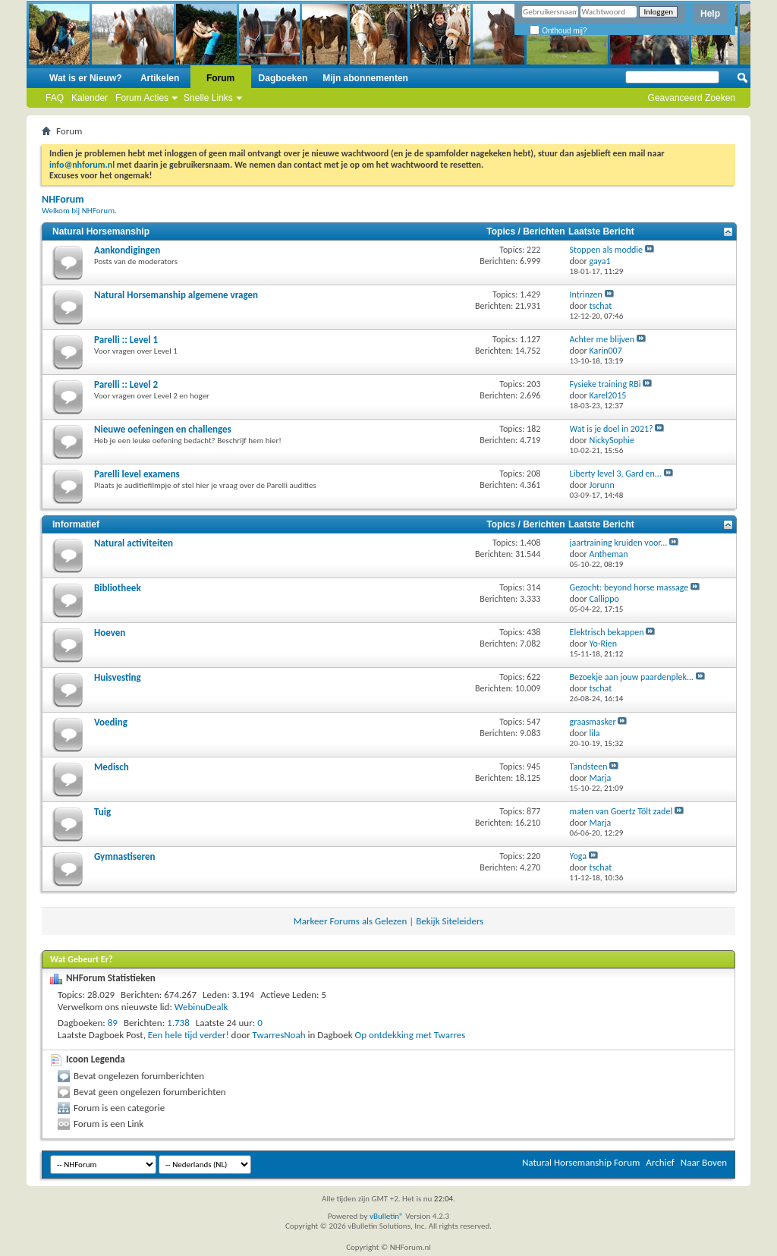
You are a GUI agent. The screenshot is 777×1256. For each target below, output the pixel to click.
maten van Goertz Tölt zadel (621, 811)
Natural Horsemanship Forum (581, 1162)
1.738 (178, 1022)
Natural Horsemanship (100, 231)
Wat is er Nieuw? (85, 78)
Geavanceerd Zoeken (691, 98)
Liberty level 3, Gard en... (616, 473)
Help (710, 13)
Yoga (578, 856)
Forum (220, 78)
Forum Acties (141, 98)
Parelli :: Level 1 (126, 339)
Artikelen (159, 78)
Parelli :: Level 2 (126, 384)
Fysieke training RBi (605, 384)
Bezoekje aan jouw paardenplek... (632, 677)
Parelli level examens (137, 474)
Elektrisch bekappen (607, 632)
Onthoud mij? (558, 31)
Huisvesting (117, 677)
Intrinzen (586, 294)
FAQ (55, 98)
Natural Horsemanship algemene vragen (176, 295)
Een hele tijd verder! (188, 1034)
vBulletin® (387, 1216)
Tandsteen (589, 766)
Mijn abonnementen (365, 78)
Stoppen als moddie (606, 249)
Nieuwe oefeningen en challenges (162, 429)
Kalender (89, 98)
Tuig (102, 811)
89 (113, 1022)
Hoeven (109, 632)
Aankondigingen (127, 250)
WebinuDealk (201, 1006)
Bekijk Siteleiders (449, 921)
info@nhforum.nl (82, 164)
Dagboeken (283, 78)
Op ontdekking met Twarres (410, 1034)
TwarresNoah (279, 1034)
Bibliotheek (117, 587)
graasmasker (593, 721)
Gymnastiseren (125, 856)
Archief (660, 1162)
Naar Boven (704, 1162)
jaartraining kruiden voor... (619, 542)
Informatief (75, 524)
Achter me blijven (602, 339)
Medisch (111, 767)
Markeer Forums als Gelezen (350, 921)
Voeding (110, 722)
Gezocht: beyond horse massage (629, 587)
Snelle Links (208, 98)
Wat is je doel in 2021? (611, 428)
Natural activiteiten (133, 543)
